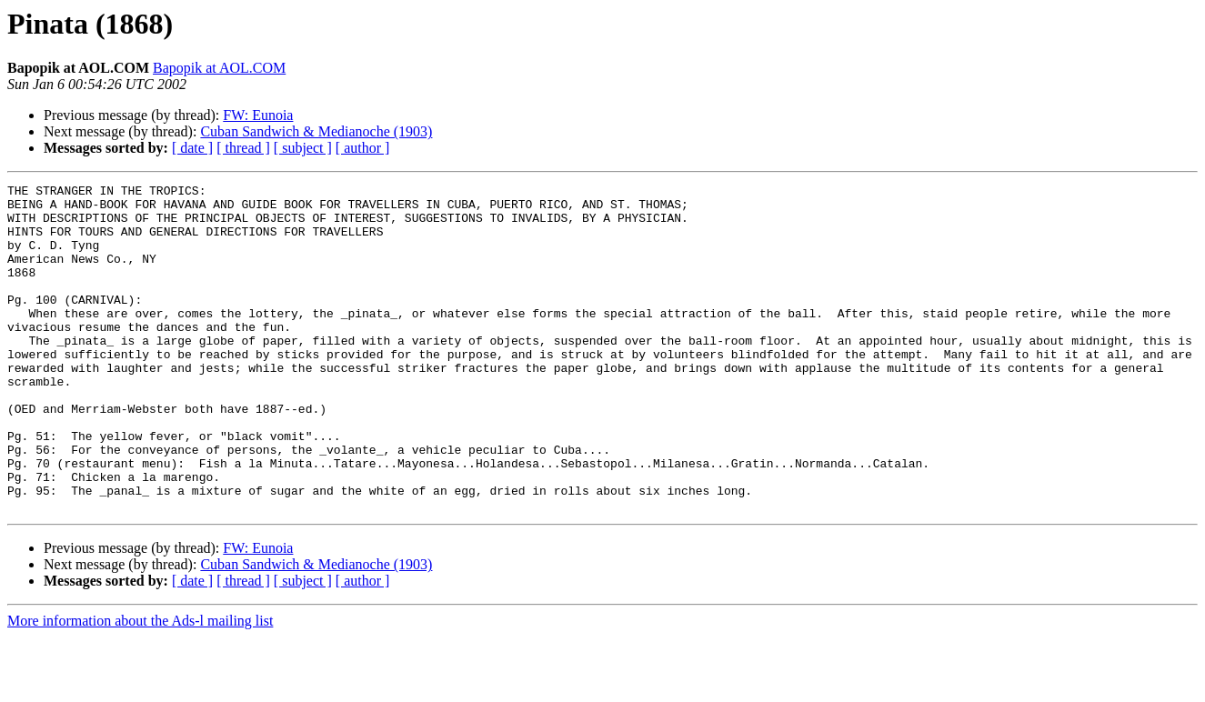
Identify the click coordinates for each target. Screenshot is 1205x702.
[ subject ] (303, 147)
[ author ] (363, 147)
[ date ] (192, 147)
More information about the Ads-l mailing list (140, 686)
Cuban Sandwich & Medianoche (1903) (316, 131)
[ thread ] (243, 147)
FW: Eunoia (258, 115)
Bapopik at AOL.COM (219, 67)
